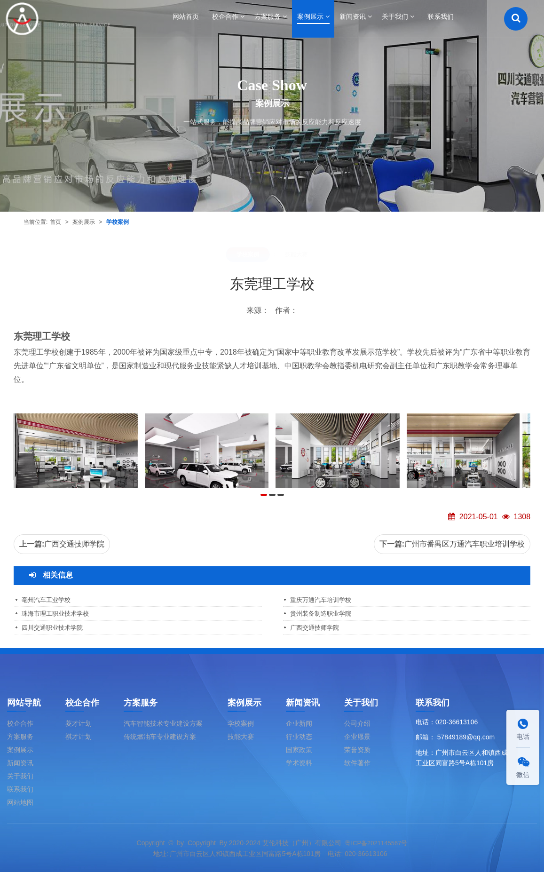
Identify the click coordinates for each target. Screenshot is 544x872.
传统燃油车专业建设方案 (160, 735)
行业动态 (299, 735)
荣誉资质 (357, 749)
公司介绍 (357, 722)
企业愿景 (357, 735)
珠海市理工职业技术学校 (58, 613)
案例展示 (83, 222)
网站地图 (20, 801)
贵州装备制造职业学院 (323, 613)
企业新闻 (299, 722)
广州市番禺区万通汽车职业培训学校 (464, 544)
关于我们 (20, 775)
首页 (55, 222)
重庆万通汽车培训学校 (323, 599)
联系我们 (20, 788)
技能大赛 (296, 254)
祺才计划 (78, 735)
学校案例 (117, 222)
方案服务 (20, 735)
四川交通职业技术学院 (54, 627)
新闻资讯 (20, 762)
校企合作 (20, 722)
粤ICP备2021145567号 (376, 842)
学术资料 (299, 762)
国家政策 (299, 749)
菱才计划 (78, 722)
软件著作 (357, 762)
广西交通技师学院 (74, 544)
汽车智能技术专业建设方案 (163, 722)
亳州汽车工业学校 (48, 599)
